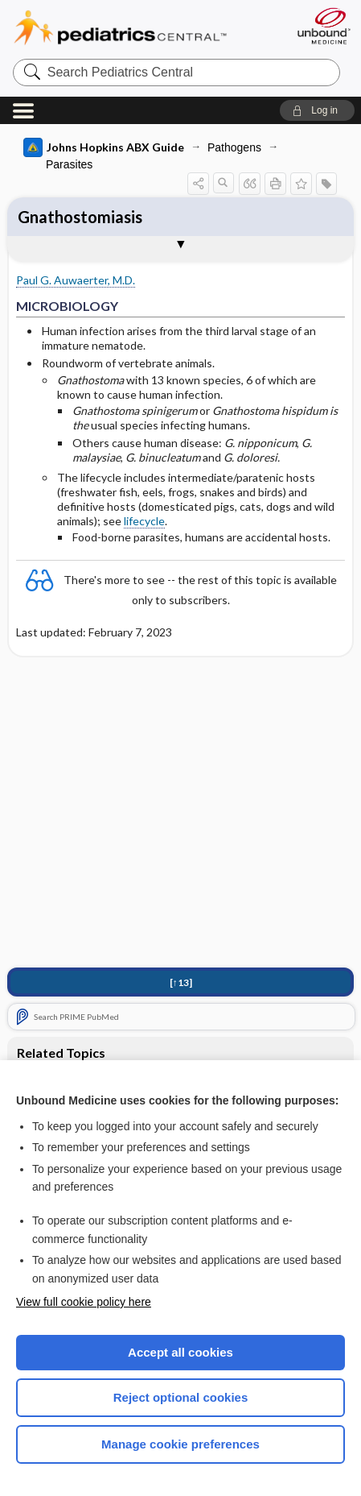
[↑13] (181, 982)
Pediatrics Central (139, 28)
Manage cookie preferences (180, 1444)
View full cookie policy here (83, 1301)
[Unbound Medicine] (323, 26)
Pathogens (234, 147)
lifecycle (144, 521)
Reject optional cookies (180, 1397)
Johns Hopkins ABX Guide (103, 147)
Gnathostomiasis (80, 216)
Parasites (69, 164)
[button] (317, 110)
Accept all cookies (180, 1352)
